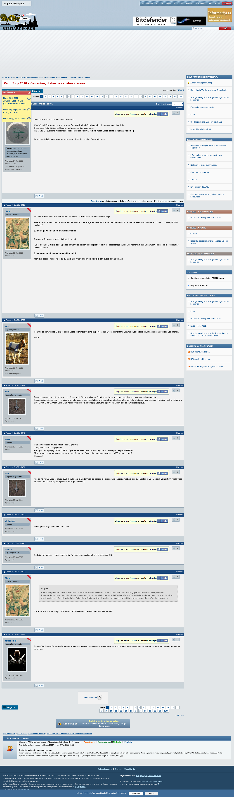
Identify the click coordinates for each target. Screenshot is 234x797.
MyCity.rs (143, 776)
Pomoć (217, 3)
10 (77, 96)
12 (87, 96)
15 (102, 96)
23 (141, 96)
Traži (210, 3)
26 (155, 96)
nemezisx (9, 641)
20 (126, 96)
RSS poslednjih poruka (200, 272)
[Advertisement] (117, 54)
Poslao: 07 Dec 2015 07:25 (15, 320)
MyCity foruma (80, 787)
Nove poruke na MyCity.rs (200, 352)
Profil (41, 196)
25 (150, 96)
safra (7, 326)
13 (92, 96)
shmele (8, 549)
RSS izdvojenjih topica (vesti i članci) (206, 279)
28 (165, 96)
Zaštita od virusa (154, 776)
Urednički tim (129, 769)
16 (106, 96)
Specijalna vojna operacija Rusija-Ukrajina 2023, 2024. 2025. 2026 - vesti (209, 247)
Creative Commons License (152, 781)
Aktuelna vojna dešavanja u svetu (29, 77)
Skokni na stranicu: (164, 104)
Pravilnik (189, 3)
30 (174, 96)
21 (131, 96)
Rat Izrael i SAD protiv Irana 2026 (205, 130)
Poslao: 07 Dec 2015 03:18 (15, 205)
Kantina (180, 3)
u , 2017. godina (14, 118)
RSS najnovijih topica (200, 264)
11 (82, 96)
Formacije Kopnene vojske (202, 320)
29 (170, 96)
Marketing (227, 3)
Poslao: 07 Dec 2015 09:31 (15, 467)
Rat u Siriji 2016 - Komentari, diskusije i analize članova (67, 77)
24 (145, 96)
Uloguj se (159, 3)
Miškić (8, 439)
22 (136, 96)
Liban (192, 224)
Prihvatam (136, 793)
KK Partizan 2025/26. (200, 399)
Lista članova (200, 3)
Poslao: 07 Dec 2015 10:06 (15, 572)
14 (97, 96)
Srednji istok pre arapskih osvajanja (206, 334)
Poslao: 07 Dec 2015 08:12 (15, 385)
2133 (180, 96)
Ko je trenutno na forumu (18, 738)
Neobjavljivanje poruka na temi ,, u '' (14, 111)
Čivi (6, 211)
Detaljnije (128, 742)
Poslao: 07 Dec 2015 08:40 (15, 433)
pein (7, 392)
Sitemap (118, 769)
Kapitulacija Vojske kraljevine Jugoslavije (208, 302)
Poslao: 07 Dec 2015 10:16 (15, 634)
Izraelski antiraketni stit (200, 342)
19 (121, 96)
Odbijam (151, 793)
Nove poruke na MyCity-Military (202, 290)
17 (111, 96)
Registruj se (170, 3)
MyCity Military (147, 3)
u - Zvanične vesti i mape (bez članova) (14, 101)
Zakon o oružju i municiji (201, 295)
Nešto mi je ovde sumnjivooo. (203, 377)
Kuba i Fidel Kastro (199, 239)
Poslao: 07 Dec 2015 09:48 (15, 543)
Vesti (137, 776)
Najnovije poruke (105, 769)
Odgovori (36, 91)
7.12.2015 (180, 90)
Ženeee (193, 392)
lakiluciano (10, 521)
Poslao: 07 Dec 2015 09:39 (15, 515)
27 (160, 96)
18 (116, 96)
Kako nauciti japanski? (200, 385)
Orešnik (193, 146)
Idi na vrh (180, 715)
